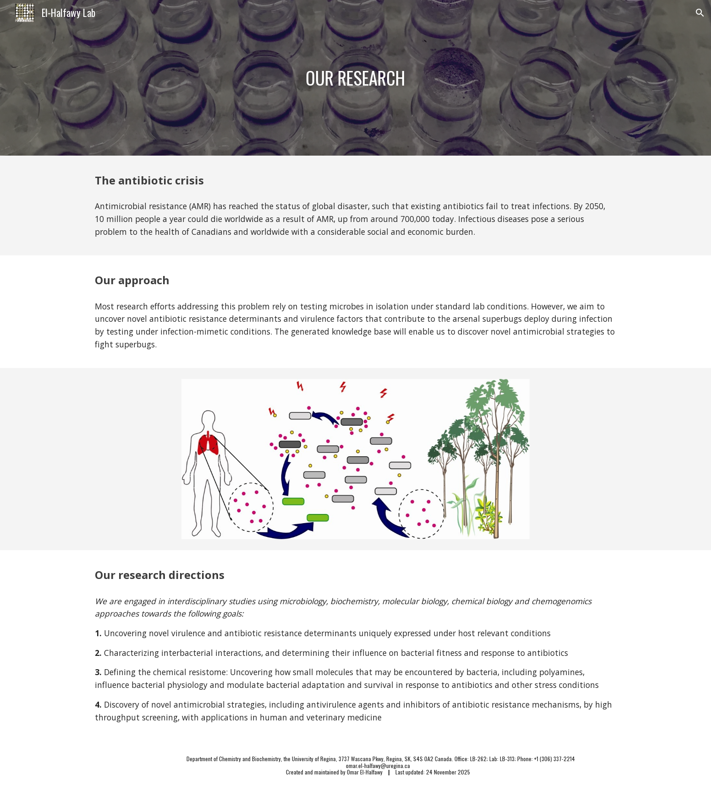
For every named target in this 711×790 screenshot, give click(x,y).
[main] (355, 78)
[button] (700, 13)
